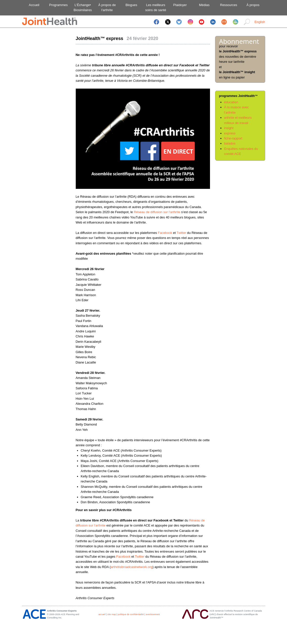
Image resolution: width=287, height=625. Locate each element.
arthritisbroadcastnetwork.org (131, 567)
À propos (252, 5)
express (230, 133)
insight (229, 128)
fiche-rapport (233, 138)
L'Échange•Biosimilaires (83, 7)
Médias (204, 5)
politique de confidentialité (131, 614)
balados (230, 143)
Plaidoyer (180, 5)
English (260, 22)
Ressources (228, 5)
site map (111, 614)
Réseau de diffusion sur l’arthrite (157, 212)
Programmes (58, 5)
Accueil (34, 5)
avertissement (153, 614)
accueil (102, 614)
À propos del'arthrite (107, 7)
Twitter (181, 233)
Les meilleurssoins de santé (155, 7)
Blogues (131, 5)
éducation (231, 102)
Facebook (165, 233)
